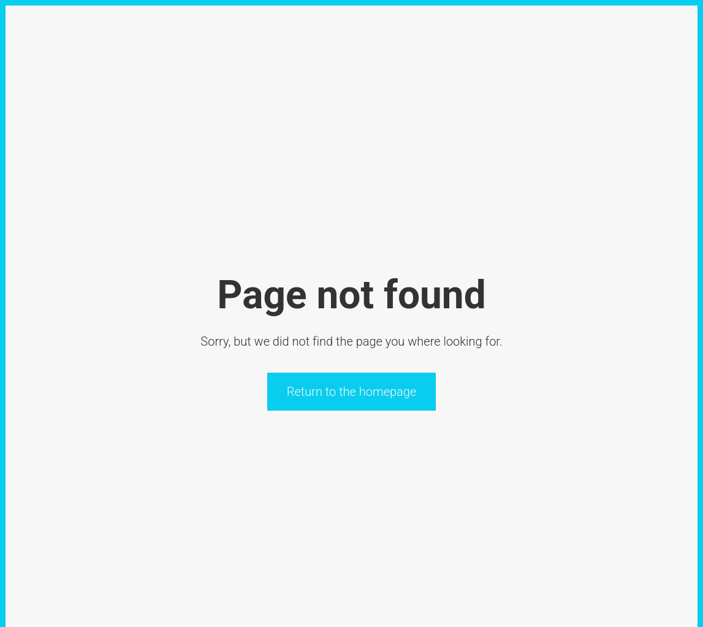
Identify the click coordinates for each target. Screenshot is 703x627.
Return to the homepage (352, 391)
